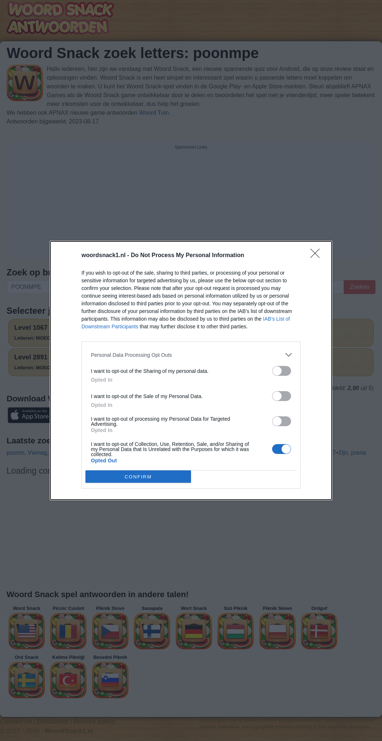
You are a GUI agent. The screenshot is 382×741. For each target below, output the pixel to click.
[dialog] (191, 370)
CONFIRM (138, 477)
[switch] (281, 371)
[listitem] (191, 355)
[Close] (317, 256)
